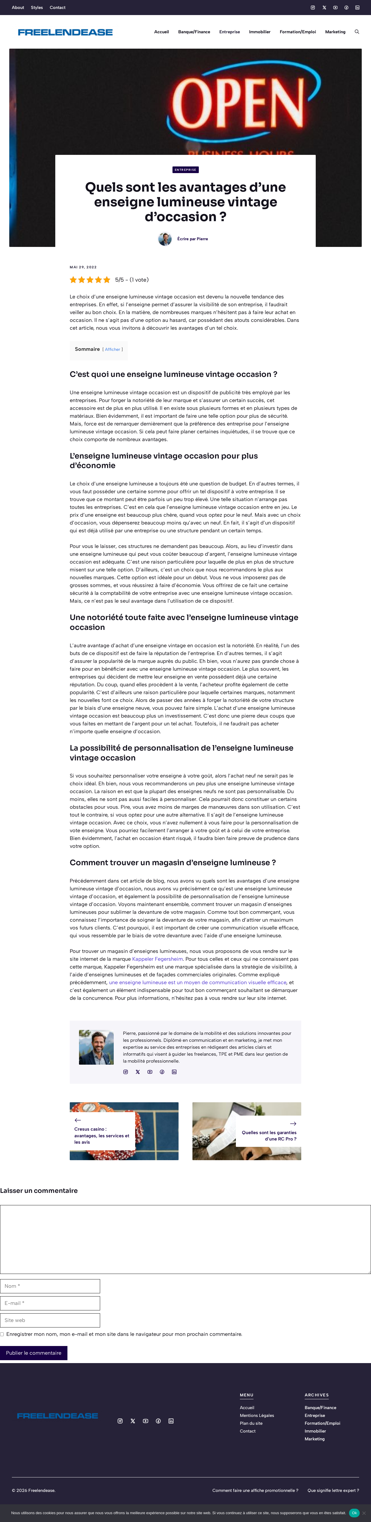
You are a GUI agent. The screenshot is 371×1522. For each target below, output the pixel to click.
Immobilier (260, 31)
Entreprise (229, 31)
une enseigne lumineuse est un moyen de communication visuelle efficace (197, 982)
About (18, 7)
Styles (37, 7)
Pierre (202, 238)
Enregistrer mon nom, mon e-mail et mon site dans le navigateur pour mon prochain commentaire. (124, 1334)
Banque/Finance (194, 31)
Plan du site (251, 1423)
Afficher (112, 349)
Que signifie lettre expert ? (333, 1490)
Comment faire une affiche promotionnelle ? (255, 1490)
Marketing (335, 31)
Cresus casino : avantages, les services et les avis (101, 1135)
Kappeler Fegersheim (157, 959)
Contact (57, 7)
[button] (354, 32)
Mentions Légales (257, 1415)
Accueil (161, 31)
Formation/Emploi (298, 31)
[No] (364, 1513)
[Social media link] (313, 7)
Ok (354, 1513)
